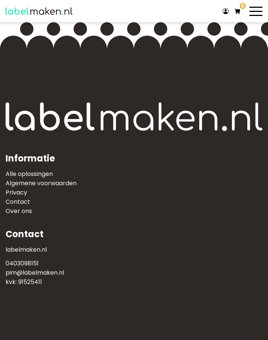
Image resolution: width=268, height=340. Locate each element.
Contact (18, 201)
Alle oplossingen (29, 174)
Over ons (19, 211)
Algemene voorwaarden (41, 183)
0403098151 (22, 263)
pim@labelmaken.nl (35, 272)
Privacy (16, 192)
